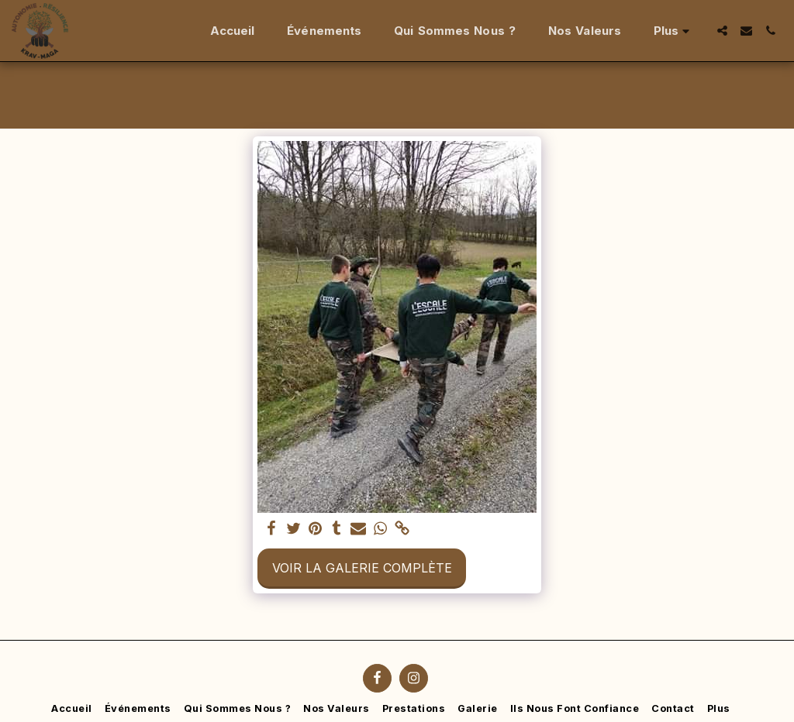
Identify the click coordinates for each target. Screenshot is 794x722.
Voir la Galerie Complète (362, 568)
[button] (722, 30)
